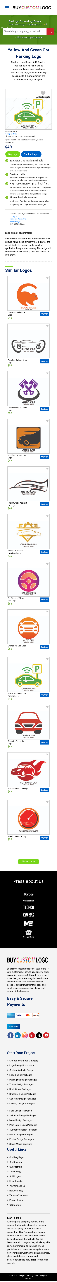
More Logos (28, 861)
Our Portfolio (15, 1167)
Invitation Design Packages (22, 1115)
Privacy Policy (16, 1200)
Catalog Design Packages (22, 1103)
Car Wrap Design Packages (22, 1098)
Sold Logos (15, 1176)
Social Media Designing (20, 1144)
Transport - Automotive (18, 219)
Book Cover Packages (20, 1089)
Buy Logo (12, 154)
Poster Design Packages (21, 1139)
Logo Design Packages (20, 1075)
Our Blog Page (16, 1157)
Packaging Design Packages (23, 1079)
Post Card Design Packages (23, 1125)
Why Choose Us (17, 1186)
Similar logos (31, 154)
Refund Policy (16, 1190)
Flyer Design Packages (20, 1110)
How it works (15, 1181)
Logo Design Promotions (21, 1065)
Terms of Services (18, 1195)
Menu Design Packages (21, 1120)
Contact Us (15, 1205)
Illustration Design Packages (23, 1129)
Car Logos (13, 216)
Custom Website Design (21, 1070)
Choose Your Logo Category (23, 1060)
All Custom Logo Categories (28, 37)
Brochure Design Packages (22, 1094)
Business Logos (15, 222)
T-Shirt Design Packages (21, 1084)
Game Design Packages (21, 1134)
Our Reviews (15, 1162)
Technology (15, 1171)
